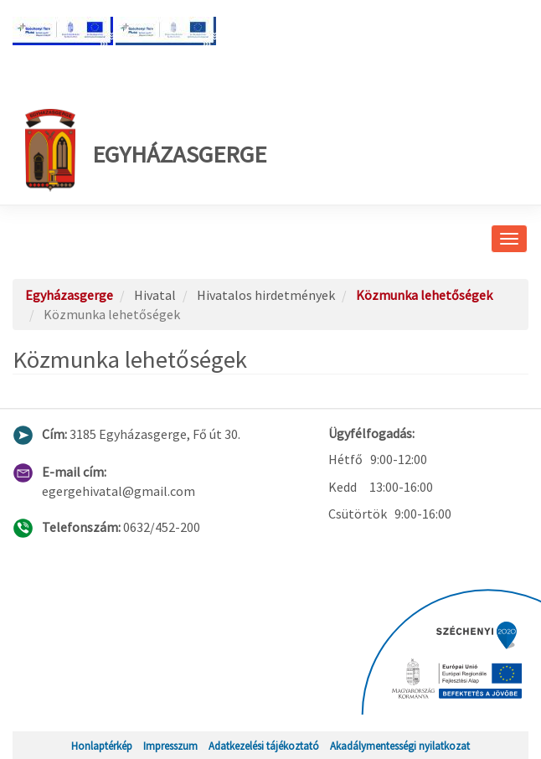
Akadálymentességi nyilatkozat (400, 745)
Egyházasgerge (145, 150)
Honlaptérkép (101, 745)
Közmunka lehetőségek (424, 295)
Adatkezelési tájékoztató (264, 745)
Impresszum (170, 745)
